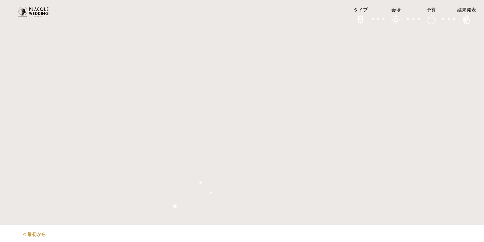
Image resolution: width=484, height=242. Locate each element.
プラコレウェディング (35, 12)
